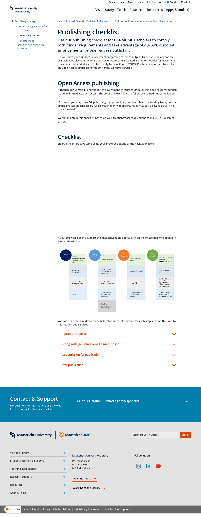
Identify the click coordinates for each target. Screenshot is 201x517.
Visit (98, 9)
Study (109, 9)
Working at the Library (86, 488)
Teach (121, 9)
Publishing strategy (25, 21)
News (122, 2)
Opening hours (82, 478)
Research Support (75, 21)
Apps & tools (175, 9)
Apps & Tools (18, 492)
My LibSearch (170, 2)
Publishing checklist (30, 35)
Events (131, 2)
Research (136, 9)
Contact (113, 2)
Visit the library (19, 452)
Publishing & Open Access (99, 21)
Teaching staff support (23, 468)
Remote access (154, 2)
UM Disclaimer (62, 509)
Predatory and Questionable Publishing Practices (30, 44)
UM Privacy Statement (87, 509)
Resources (155, 9)
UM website (185, 2)
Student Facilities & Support (27, 460)
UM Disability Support (116, 509)
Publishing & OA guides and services (132, 21)
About (141, 2)
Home (61, 21)
